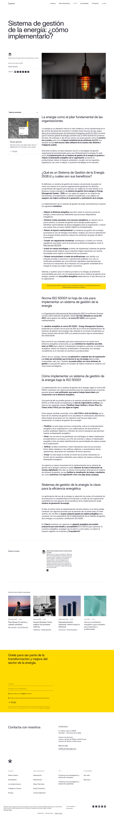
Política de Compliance (69, 806)
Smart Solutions (39, 789)
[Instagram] (102, 806)
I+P (59, 771)
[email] (23, 72)
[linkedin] (28, 72)
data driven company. (90, 475)
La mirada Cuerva (14, 784)
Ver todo (87, 775)
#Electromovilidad (14, 627)
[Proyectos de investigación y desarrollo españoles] (68, 783)
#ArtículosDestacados (24, 627)
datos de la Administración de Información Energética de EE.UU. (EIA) (69, 133)
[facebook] (15, 72)
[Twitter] (96, 806)
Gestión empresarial (13, 66)
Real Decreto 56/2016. (52, 245)
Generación (37, 775)
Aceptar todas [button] (58, 813)
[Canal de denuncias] (68, 808)
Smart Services (38, 784)
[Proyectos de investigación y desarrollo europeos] (68, 776)
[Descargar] (13, 151)
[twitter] (18, 72)
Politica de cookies (7, 810)
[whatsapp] (20, 72)
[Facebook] (99, 806)
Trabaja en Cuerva (14, 789)
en (105, 3)
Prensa (10, 793)
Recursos (87, 780)
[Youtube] (105, 806)
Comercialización (39, 793)
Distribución (37, 780)
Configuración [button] (40, 813)
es (103, 3)
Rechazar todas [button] (49, 813)
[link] (26, 72)
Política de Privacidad (41, 708)
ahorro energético (74, 225)
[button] (21, 616)
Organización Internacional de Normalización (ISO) (64, 313)
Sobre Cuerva (13, 775)
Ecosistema (12, 780)
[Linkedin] (47, 570)
